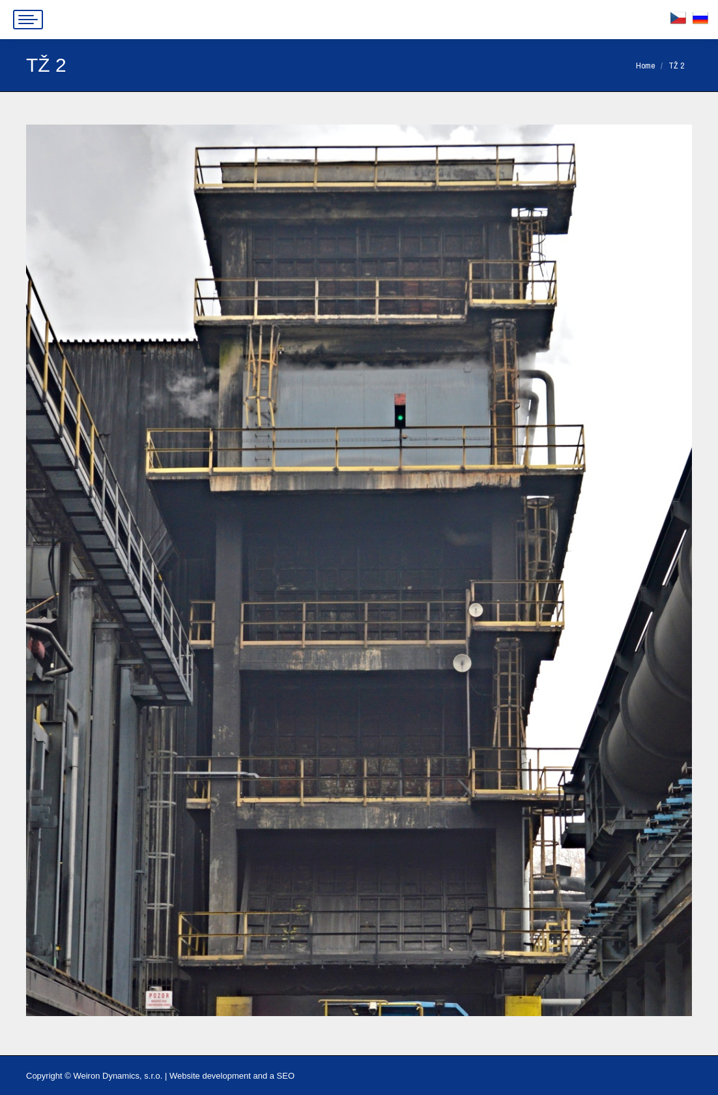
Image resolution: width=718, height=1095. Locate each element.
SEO (285, 1076)
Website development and (218, 1076)
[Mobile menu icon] (28, 19)
